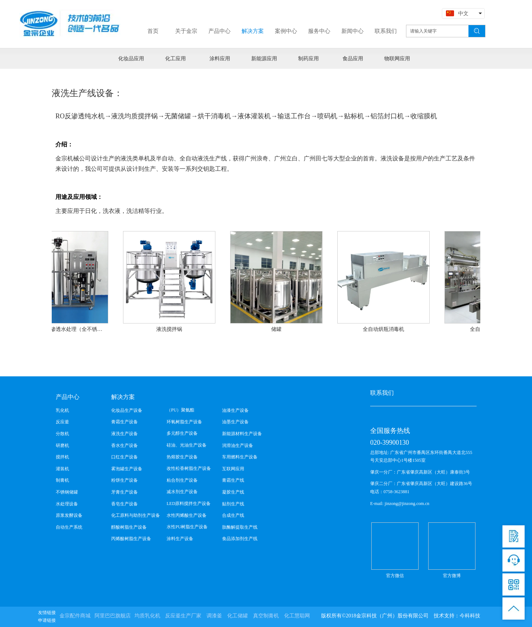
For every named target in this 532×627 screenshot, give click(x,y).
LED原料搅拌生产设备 (189, 503)
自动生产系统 (69, 527)
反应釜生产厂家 (183, 615)
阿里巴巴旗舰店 (113, 615)
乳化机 (62, 410)
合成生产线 (233, 515)
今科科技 (470, 615)
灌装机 (62, 468)
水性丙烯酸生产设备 (187, 515)
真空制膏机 (266, 615)
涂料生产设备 (180, 538)
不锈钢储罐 (67, 492)
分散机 (62, 433)
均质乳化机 (147, 615)
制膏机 (62, 480)
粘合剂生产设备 (182, 480)
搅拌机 (62, 457)
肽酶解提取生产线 (240, 527)
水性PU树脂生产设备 (187, 526)
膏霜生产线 (233, 480)
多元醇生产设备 (182, 433)
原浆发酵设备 (69, 515)
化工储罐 (237, 615)
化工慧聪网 (297, 615)
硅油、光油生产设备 (187, 445)
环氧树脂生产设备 (184, 421)
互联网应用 (233, 468)
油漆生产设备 (235, 410)
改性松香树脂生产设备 (189, 468)
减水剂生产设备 (182, 491)
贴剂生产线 (233, 503)
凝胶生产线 (233, 492)
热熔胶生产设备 (182, 457)
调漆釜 (214, 615)
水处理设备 (67, 503)
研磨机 (62, 445)
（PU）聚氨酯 (180, 410)
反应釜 (62, 421)
